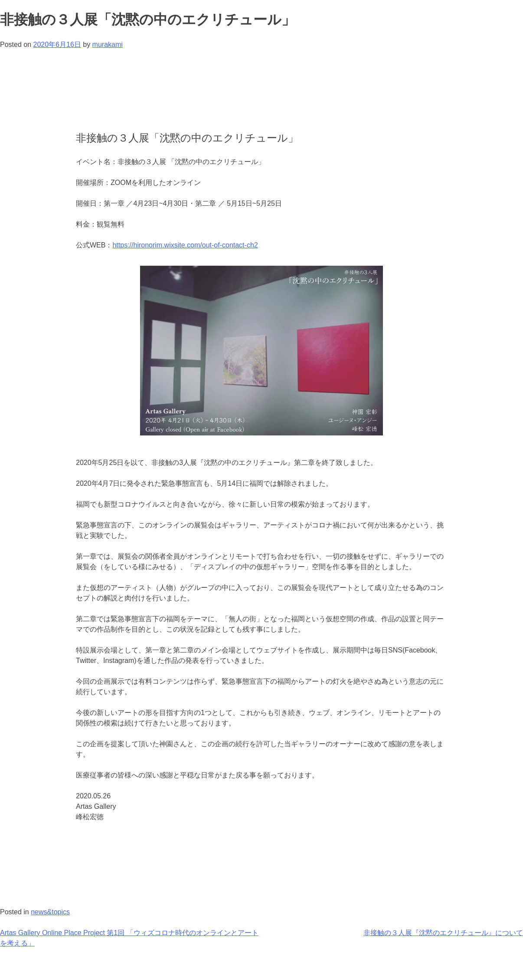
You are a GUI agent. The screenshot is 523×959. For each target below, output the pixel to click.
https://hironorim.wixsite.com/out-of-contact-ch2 (185, 245)
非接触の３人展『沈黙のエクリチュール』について (443, 932)
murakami (107, 44)
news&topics (50, 912)
